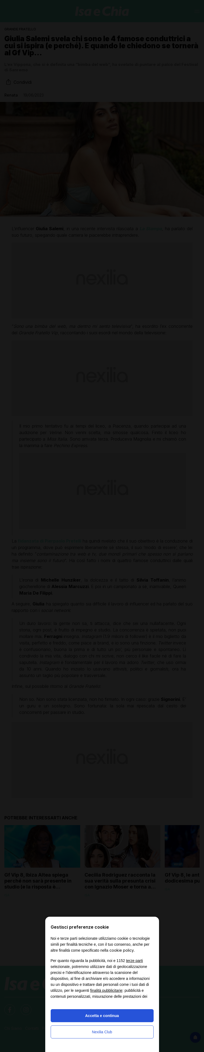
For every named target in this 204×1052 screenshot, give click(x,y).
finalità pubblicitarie (106, 990)
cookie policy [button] (121, 950)
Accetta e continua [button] (102, 1015)
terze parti (134, 960)
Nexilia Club (102, 1032)
